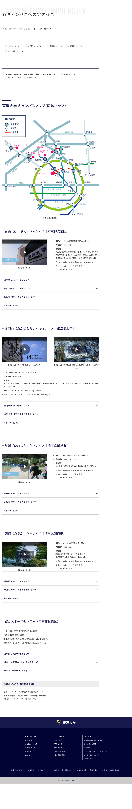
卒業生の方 (58, 744)
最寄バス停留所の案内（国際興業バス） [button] (21, 662)
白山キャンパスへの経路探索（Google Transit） (74, 262)
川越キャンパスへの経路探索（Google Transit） (74, 470)
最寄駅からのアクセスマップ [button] (16, 280)
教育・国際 (28, 740)
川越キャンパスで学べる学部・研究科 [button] (20, 501)
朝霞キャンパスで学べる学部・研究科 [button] (20, 589)
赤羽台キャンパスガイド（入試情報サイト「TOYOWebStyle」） (28, 394)
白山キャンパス (14, 46)
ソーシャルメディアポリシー (93, 755)
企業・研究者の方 (60, 751)
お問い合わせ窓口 (90, 744)
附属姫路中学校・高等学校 (37, 770)
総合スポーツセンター (16, 51)
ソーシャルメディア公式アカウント (95, 751)
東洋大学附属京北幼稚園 (111, 770)
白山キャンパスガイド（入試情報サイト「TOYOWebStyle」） (70, 267)
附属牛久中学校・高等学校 (62, 770)
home (4, 29)
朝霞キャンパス (76, 46)
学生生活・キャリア (31, 744)
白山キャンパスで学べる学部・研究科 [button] (20, 296)
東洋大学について (15, 29)
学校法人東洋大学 (17, 770)
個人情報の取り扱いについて (94, 740)
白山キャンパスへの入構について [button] (18, 288)
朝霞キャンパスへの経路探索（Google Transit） (74, 561)
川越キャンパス (56, 46)
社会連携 (28, 751)
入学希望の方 (59, 736)
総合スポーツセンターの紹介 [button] (16, 670)
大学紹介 (27, 29)
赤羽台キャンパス (35, 46)
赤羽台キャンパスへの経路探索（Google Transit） (23, 390)
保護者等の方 (59, 748)
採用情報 (87, 748)
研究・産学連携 (30, 748)
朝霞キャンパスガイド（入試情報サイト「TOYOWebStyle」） (70, 566)
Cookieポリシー (89, 759)
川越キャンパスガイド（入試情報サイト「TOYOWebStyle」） (70, 475)
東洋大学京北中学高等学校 (86, 770)
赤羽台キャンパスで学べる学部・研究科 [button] (21, 413)
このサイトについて (90, 736)
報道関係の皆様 (59, 755)
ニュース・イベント (31, 755)
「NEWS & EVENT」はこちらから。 (21, 77)
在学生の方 (58, 740)
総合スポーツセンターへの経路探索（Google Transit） (25, 643)
